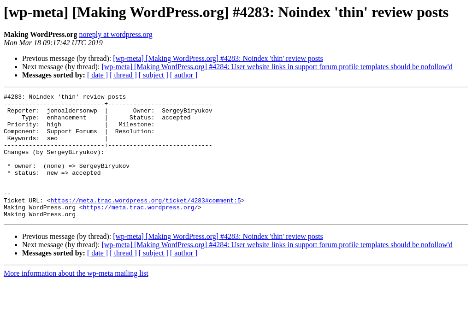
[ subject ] (153, 75)
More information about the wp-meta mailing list (76, 298)
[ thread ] (123, 75)
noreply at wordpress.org (115, 34)
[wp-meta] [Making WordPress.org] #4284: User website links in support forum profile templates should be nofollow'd (276, 67)
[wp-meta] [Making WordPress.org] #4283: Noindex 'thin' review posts (218, 58)
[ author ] (184, 75)
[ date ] (97, 75)
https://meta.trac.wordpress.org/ (140, 230)
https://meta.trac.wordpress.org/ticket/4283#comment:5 (145, 222)
